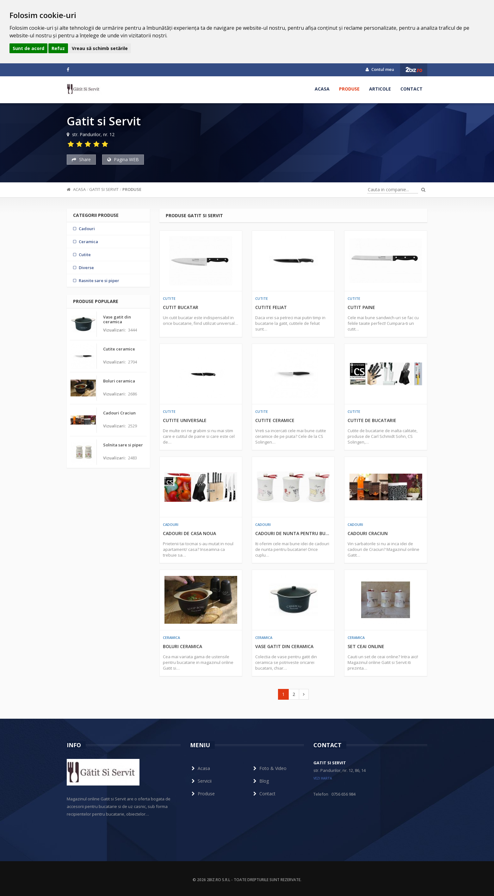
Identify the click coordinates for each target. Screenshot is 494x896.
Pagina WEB (123, 159)
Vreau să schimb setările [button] (100, 48)
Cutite (169, 298)
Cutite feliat (271, 307)
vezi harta (322, 778)
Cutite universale (185, 420)
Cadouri (170, 524)
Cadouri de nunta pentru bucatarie (293, 533)
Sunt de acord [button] (28, 48)
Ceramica (171, 637)
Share (81, 159)
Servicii (201, 781)
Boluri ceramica (182, 646)
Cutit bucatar (180, 307)
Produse (349, 89)
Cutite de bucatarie (372, 420)
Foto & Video (269, 768)
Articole (380, 89)
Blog (260, 781)
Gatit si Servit (104, 189)
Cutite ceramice (274, 420)
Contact (411, 89)
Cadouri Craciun (368, 533)
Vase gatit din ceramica (284, 646)
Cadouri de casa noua (189, 533)
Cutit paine (361, 307)
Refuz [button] (58, 48)
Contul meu (380, 69)
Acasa (322, 89)
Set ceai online (366, 646)
